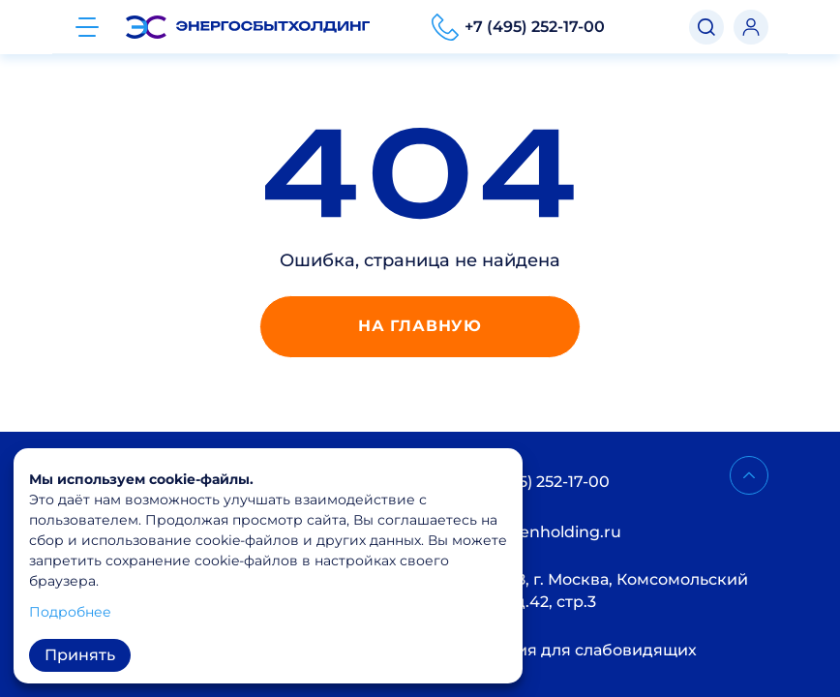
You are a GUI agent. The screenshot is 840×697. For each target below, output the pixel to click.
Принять (80, 655)
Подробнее (70, 612)
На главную (420, 326)
